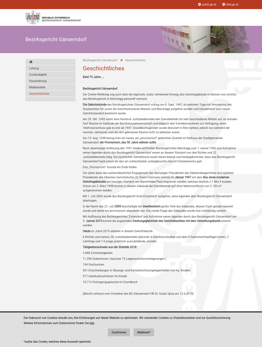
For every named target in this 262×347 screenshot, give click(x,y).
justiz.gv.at (207, 4)
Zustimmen (119, 332)
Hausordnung (38, 81)
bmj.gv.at (230, 4)
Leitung (34, 68)
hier (92, 323)
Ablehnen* (143, 332)
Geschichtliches (39, 93)
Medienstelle (37, 87)
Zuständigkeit (38, 74)
